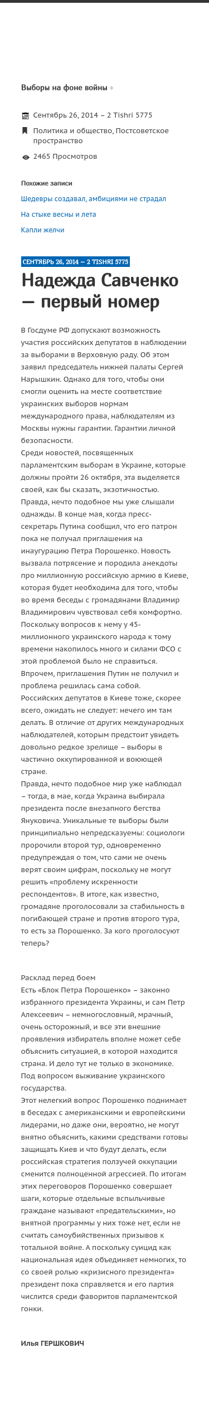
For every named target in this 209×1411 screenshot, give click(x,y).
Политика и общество (73, 130)
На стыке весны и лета (58, 214)
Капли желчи (43, 230)
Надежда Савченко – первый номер (99, 290)
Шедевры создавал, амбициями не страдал (94, 198)
